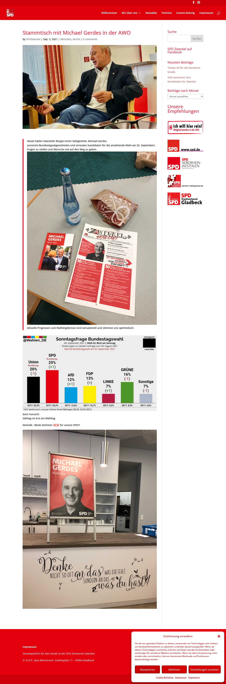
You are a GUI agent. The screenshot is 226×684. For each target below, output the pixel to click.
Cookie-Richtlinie (164, 677)
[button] (219, 636)
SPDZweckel (33, 39)
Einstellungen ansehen (205, 669)
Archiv (76, 39)
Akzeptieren (147, 669)
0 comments (90, 39)
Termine (167, 13)
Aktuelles (151, 13)
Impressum (180, 677)
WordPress (81, 679)
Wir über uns (129, 13)
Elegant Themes (47, 679)
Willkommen (109, 13)
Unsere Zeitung (185, 13)
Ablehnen (174, 669)
